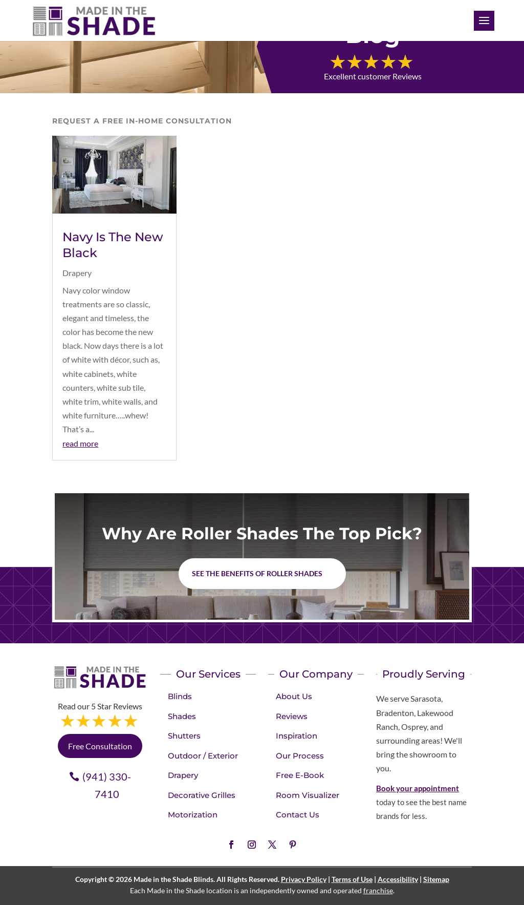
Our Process (300, 756)
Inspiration (296, 736)
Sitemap (436, 879)
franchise (378, 890)
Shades (182, 716)
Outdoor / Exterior (203, 756)
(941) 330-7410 (106, 785)
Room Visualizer (307, 795)
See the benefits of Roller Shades (257, 573)
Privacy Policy (303, 879)
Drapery (77, 273)
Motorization (192, 814)
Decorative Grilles (201, 795)
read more (80, 443)
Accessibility (398, 879)
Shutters (184, 736)
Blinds (180, 696)
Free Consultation (100, 746)
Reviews (292, 716)
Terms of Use (352, 879)
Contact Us (297, 814)
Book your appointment (417, 788)
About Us (294, 696)
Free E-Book (300, 775)
